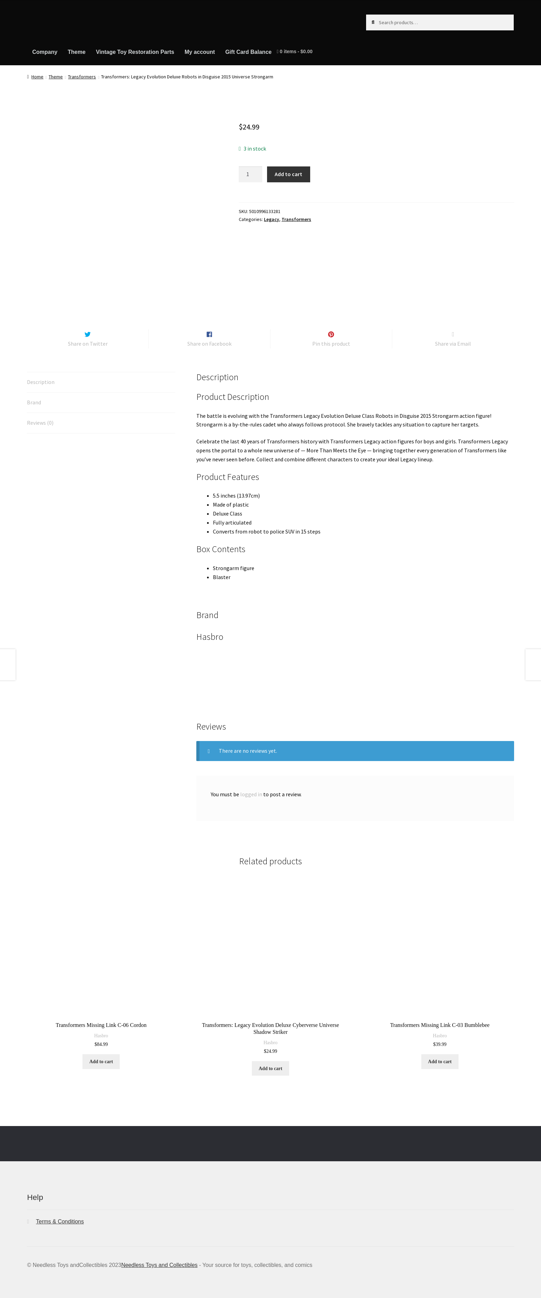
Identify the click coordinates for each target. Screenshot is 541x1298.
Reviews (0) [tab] (40, 416)
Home (37, 77)
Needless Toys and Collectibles (159, 1259)
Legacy (271, 219)
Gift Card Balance (248, 52)
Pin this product (331, 337)
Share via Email (453, 337)
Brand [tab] (34, 396)
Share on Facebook (209, 337)
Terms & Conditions (60, 1215)
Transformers (82, 77)
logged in (251, 788)
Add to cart (288, 174)
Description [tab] (41, 375)
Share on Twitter (88, 337)
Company (44, 52)
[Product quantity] (250, 174)
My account (200, 52)
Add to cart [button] (101, 1055)
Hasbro (101, 1029)
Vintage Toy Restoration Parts (135, 52)
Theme (77, 52)
